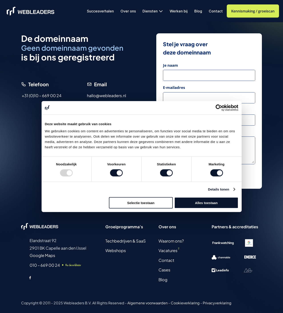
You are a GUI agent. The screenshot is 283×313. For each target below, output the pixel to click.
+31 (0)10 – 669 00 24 (41, 95)
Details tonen (218, 189)
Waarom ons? (171, 240)
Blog (198, 11)
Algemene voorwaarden (147, 303)
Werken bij (179, 11)
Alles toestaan (206, 203)
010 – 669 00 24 (45, 265)
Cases (164, 269)
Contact (216, 11)
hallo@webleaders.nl (106, 95)
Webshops (115, 250)
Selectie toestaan (141, 203)
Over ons (128, 11)
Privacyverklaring (217, 303)
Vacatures (168, 250)
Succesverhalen (100, 11)
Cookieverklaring (185, 303)
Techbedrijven (118, 240)
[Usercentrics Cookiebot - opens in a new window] (218, 107)
